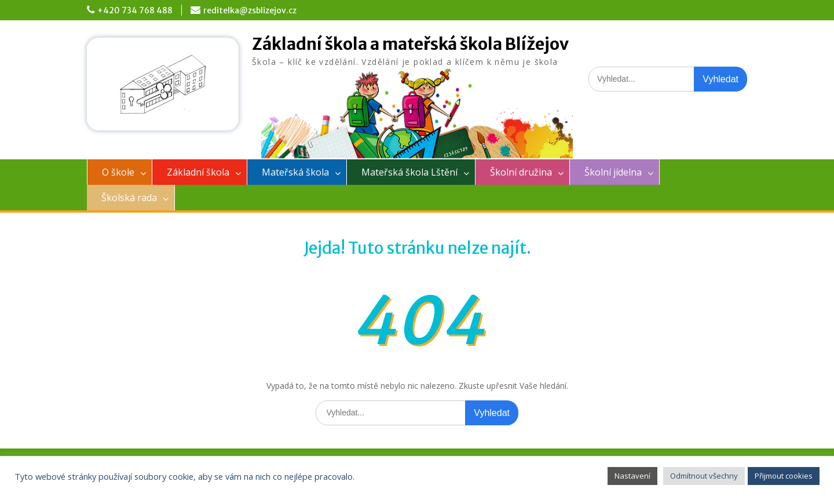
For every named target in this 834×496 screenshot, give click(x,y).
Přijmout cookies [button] (784, 476)
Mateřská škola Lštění (409, 172)
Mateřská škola (295, 172)
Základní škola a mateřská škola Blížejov (410, 44)
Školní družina (521, 172)
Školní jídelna (613, 172)
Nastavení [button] (632, 476)
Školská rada (129, 197)
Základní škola (198, 172)
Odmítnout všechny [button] (704, 476)
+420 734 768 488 (135, 10)
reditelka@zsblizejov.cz (250, 10)
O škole (118, 172)
